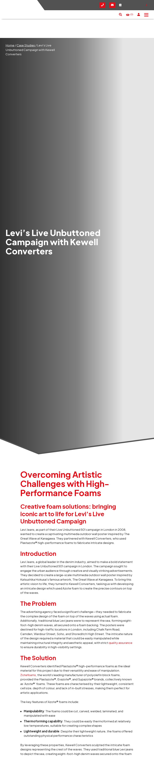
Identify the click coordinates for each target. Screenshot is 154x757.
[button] (120, 14)
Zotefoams (28, 675)
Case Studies (26, 45)
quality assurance (120, 643)
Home (10, 45)
